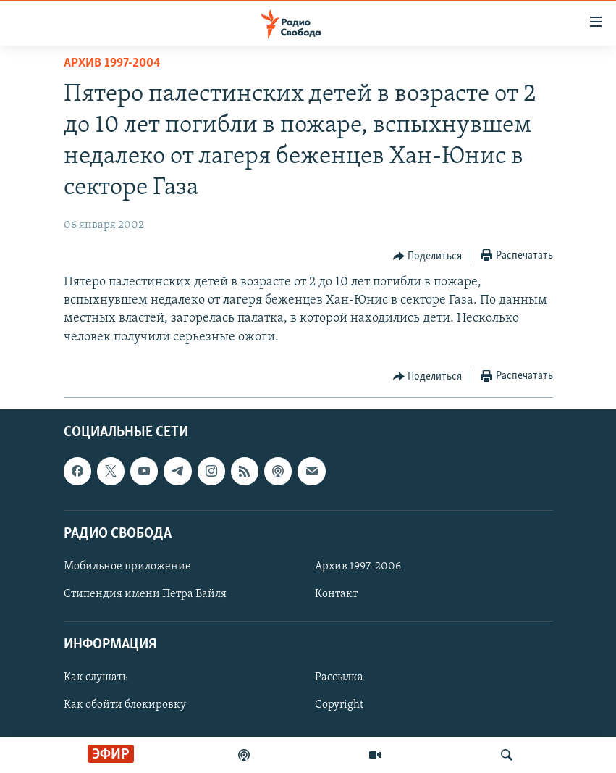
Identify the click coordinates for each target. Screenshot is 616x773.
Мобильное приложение (127, 566)
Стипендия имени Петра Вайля (145, 594)
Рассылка (339, 677)
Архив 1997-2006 (358, 566)
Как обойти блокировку (125, 705)
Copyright (339, 705)
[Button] (428, 256)
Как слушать (95, 677)
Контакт (336, 594)
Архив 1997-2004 (112, 63)
